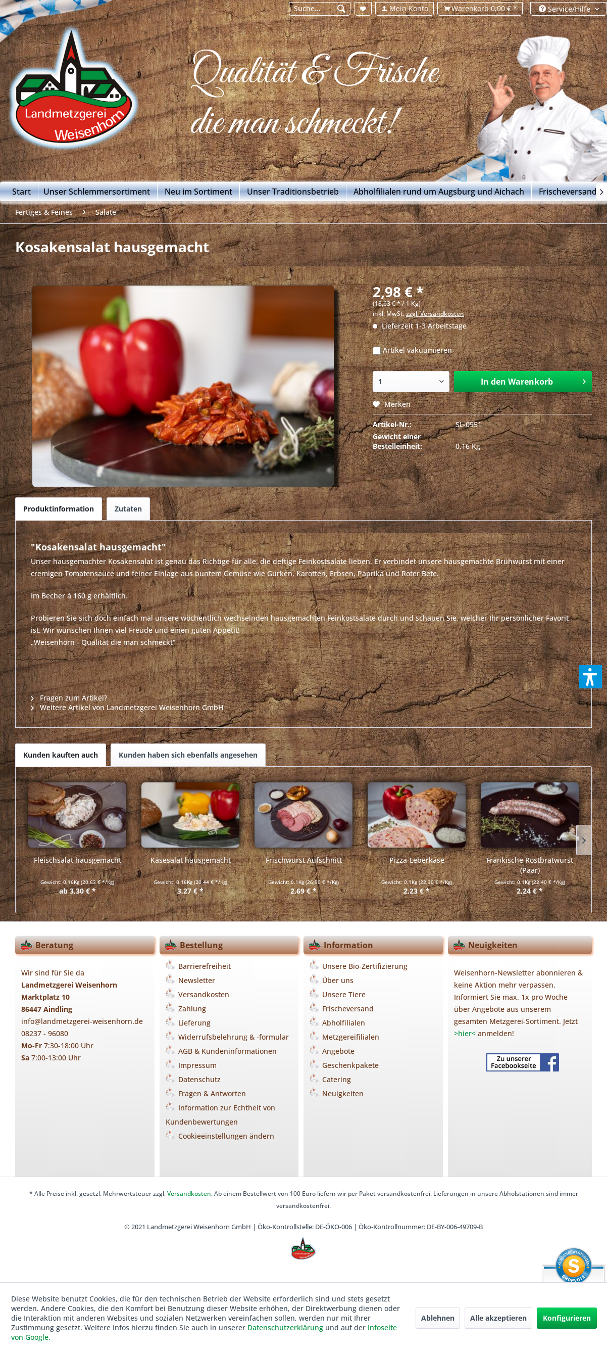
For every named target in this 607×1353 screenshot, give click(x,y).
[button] (590, 676)
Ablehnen (437, 1318)
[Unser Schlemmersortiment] (97, 191)
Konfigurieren (567, 1318)
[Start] (21, 191)
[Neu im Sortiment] (199, 191)
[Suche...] (320, 9)
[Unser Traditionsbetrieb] (293, 191)
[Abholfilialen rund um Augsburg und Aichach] (439, 191)
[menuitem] (319, 9)
